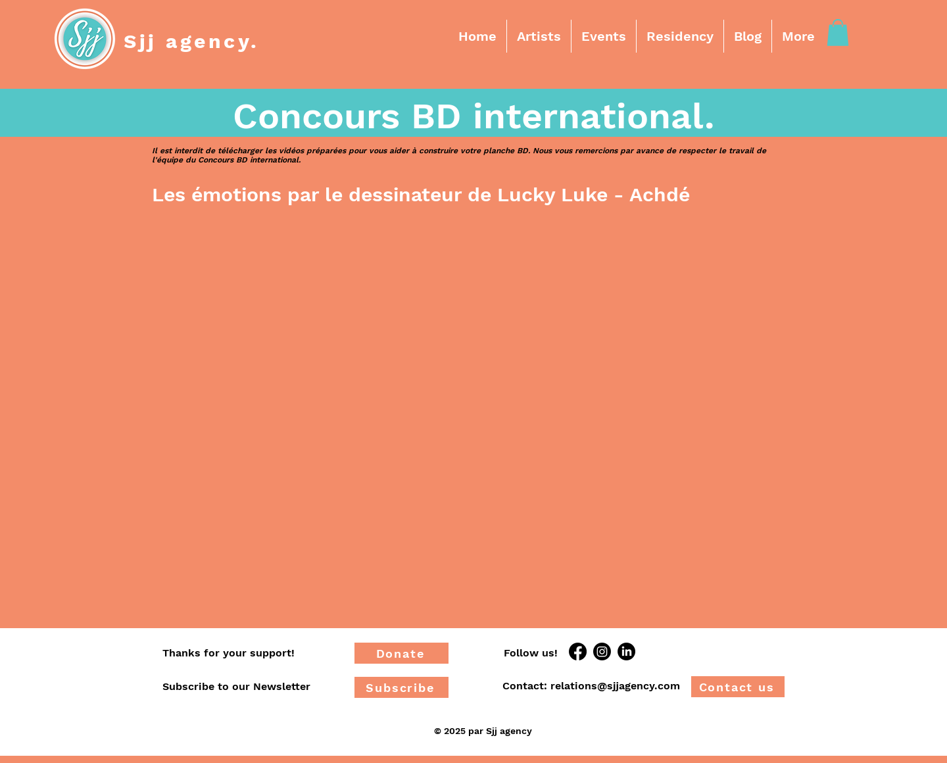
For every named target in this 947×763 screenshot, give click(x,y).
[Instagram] (602, 651)
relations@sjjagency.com (615, 685)
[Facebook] (578, 651)
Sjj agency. (192, 41)
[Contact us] (738, 686)
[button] (539, 36)
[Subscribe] (401, 687)
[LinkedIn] (626, 651)
